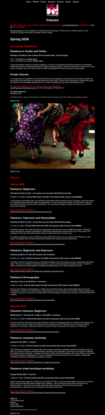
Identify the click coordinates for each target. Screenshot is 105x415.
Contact (76, 2)
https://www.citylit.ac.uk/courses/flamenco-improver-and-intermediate (37, 244)
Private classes (16, 31)
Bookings (51, 2)
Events (43, 2)
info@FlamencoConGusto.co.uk (22, 88)
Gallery (68, 2)
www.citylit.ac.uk (16, 406)
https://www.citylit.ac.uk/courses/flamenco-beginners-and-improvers (37, 271)
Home (28, 2)
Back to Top (14, 100)
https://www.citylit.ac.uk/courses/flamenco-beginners (31, 212)
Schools (60, 2)
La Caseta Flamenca (70, 25)
